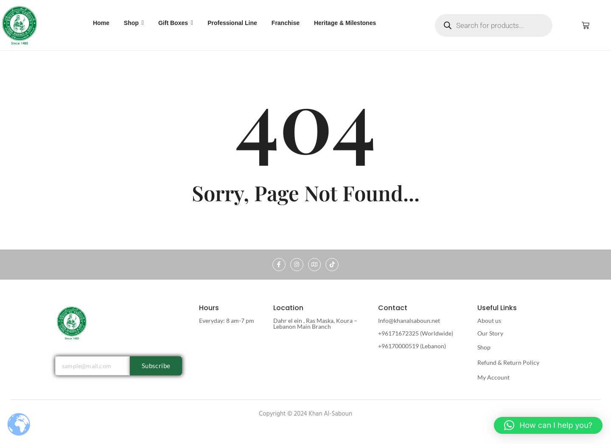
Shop (483, 347)
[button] (548, 425)
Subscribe (156, 365)
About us (489, 320)
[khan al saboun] (20, 24)
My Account (493, 377)
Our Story (490, 333)
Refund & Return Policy (508, 362)
